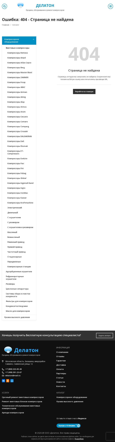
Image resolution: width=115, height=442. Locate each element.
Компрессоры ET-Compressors (15, 152)
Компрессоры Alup (16, 102)
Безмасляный (13, 237)
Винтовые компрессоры (17, 48)
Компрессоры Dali (15, 141)
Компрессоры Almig (16, 97)
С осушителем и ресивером (20, 227)
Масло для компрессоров (18, 311)
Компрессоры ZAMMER (17, 77)
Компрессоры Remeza (17, 53)
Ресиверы (10, 284)
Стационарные (14, 257)
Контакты (61, 386)
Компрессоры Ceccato (17, 116)
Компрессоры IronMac (17, 193)
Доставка (61, 365)
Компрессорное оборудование (11, 40)
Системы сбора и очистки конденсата (18, 295)
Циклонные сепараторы (17, 289)
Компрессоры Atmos (16, 107)
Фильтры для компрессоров (19, 301)
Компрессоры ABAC (16, 87)
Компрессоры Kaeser (17, 198)
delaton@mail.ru (12, 375)
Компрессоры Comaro (17, 121)
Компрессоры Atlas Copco (19, 62)
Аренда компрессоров (13, 412)
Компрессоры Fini (15, 168)
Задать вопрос (104, 335)
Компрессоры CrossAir (17, 131)
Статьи (59, 377)
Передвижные (14, 261)
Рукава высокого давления (17, 317)
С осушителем (14, 217)
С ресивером (13, 222)
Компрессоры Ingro (16, 188)
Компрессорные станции (19, 266)
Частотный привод (16, 252)
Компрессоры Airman (17, 92)
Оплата (60, 369)
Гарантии (61, 360)
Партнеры (61, 373)
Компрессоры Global (16, 178)
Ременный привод (15, 242)
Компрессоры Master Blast (19, 72)
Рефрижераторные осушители (15, 277)
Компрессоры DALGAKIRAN (19, 136)
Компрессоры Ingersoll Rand (20, 183)
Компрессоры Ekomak (17, 146)
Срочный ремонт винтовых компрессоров (23, 397)
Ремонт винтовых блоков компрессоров (22, 401)
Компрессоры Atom (16, 111)
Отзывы (60, 356)
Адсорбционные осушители (19, 271)
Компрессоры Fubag (16, 173)
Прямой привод (14, 247)
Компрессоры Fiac (15, 163)
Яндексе (82, 418)
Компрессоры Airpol (16, 57)
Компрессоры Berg (16, 67)
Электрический (14, 207)
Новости (60, 382)
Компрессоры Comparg (18, 126)
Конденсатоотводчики (17, 306)
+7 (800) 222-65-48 (13, 369)
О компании (62, 352)
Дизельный (12, 212)
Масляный (12, 232)
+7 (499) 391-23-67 (13, 372)
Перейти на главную (84, 91)
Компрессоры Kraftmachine (20, 202)
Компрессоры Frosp (16, 82)
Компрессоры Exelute (17, 158)
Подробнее (79, 439)
